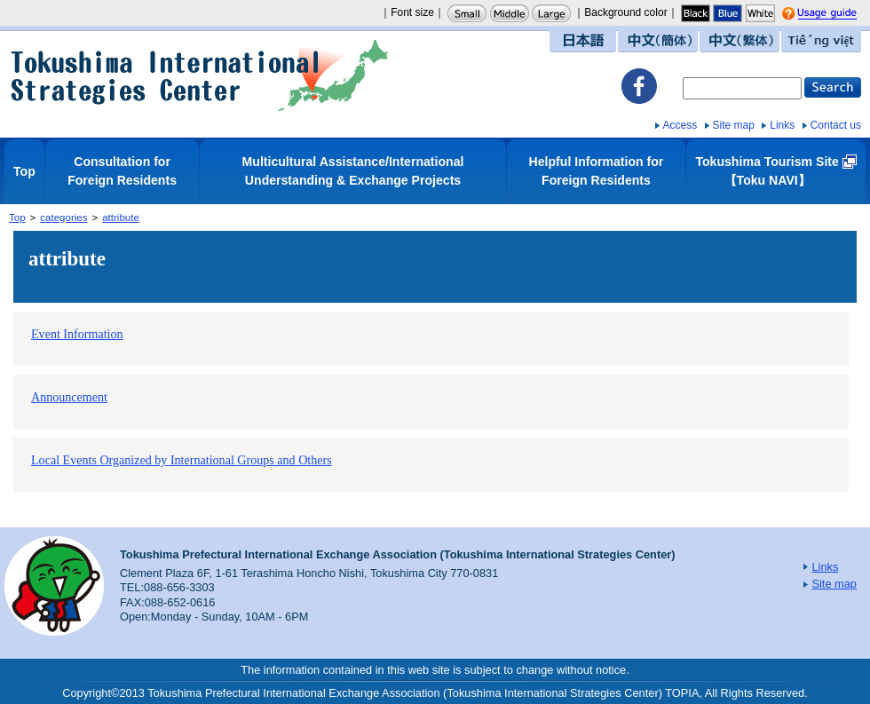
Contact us (836, 125)
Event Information (77, 334)
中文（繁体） (739, 41)
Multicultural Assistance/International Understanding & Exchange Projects (353, 170)
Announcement (69, 397)
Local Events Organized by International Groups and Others (181, 460)
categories (63, 217)
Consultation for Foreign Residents (122, 170)
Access (680, 125)
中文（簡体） (658, 41)
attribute (120, 217)
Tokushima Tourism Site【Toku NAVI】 (766, 170)
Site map (734, 125)
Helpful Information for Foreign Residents (596, 170)
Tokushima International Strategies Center (200, 75)
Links (782, 125)
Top (24, 171)
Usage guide (844, 14)
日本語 (583, 41)
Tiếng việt (821, 41)
